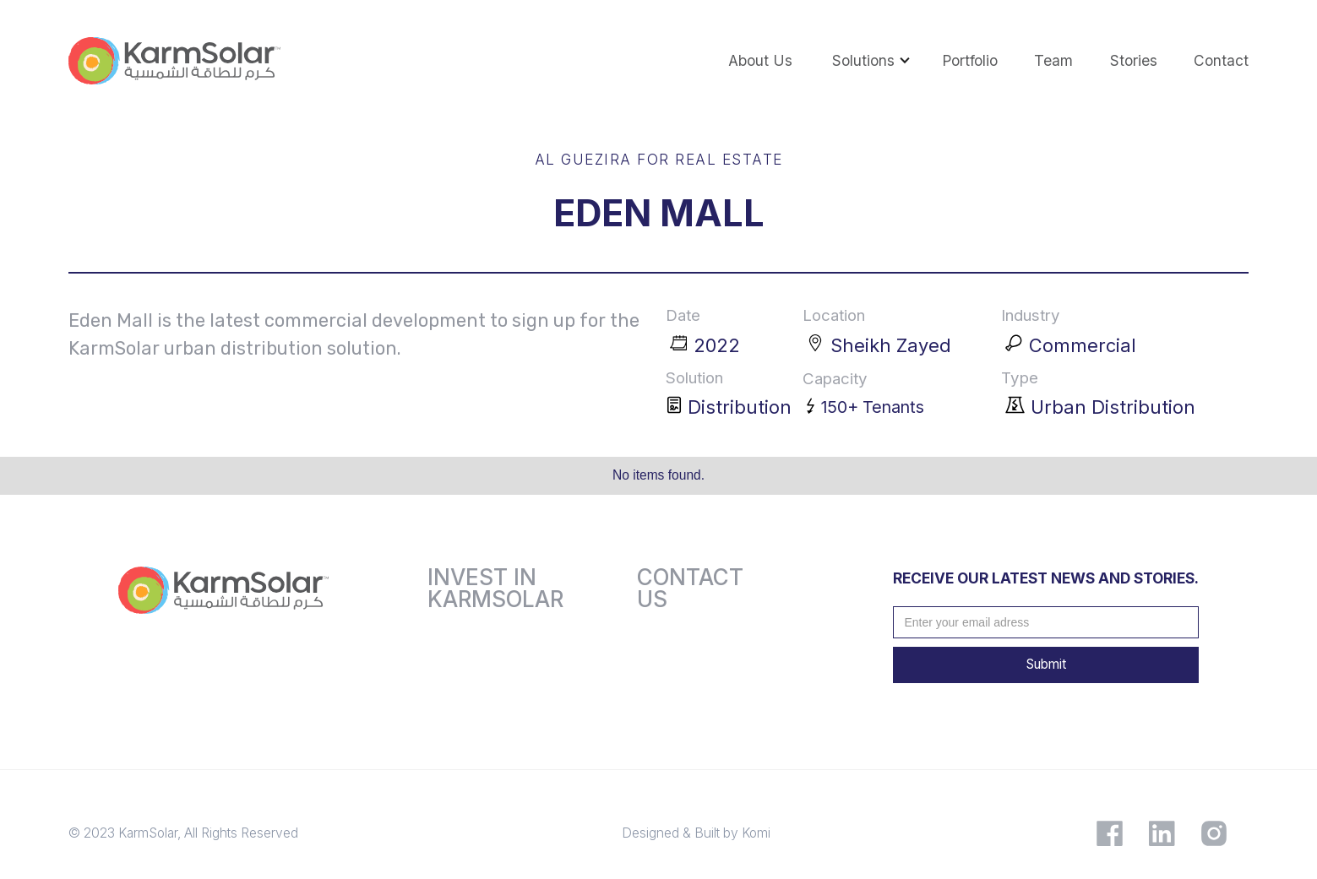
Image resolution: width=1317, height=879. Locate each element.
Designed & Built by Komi (696, 833)
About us (760, 60)
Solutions (863, 60)
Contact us (690, 588)
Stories (1133, 60)
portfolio (970, 60)
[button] (862, 61)
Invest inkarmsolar (495, 588)
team (1053, 60)
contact (1221, 60)
